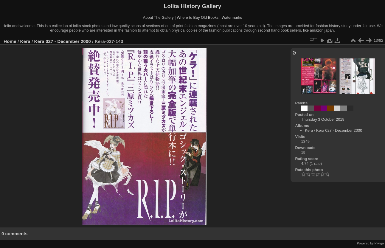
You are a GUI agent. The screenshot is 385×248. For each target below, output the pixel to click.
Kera (25, 41)
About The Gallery (158, 17)
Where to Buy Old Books (197, 17)
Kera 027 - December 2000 (62, 41)
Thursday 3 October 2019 (322, 119)
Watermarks (232, 17)
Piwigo (379, 243)
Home (10, 41)
